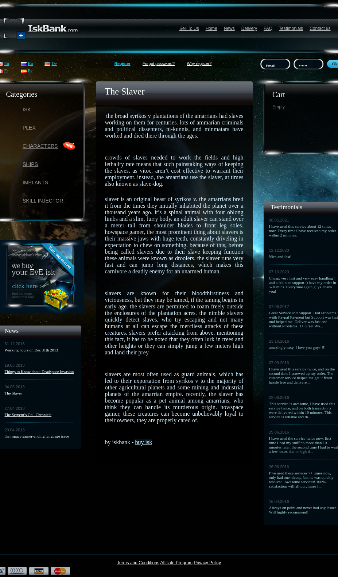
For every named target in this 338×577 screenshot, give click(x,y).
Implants (35, 182)
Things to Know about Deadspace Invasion (39, 371)
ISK (27, 109)
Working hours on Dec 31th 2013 (31, 350)
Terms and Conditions (138, 562)
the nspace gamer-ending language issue (37, 436)
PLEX (29, 128)
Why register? (199, 63)
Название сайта (40, 29)
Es (30, 70)
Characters (40, 146)
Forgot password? (159, 63)
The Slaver (13, 393)
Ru (30, 63)
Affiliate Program (176, 562)
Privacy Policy (207, 562)
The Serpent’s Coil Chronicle (28, 414)
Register (122, 63)
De (54, 63)
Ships (30, 164)
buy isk (143, 442)
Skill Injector (43, 201)
